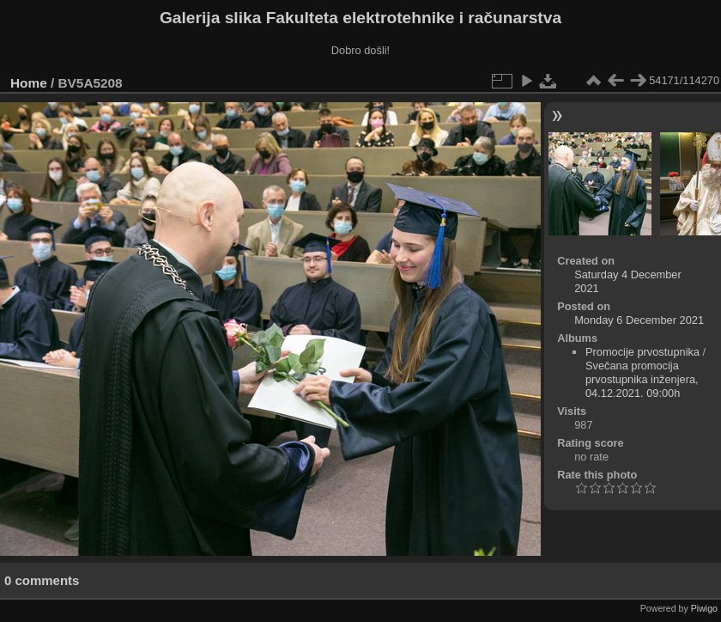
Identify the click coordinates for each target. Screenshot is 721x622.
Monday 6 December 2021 (639, 320)
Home (28, 83)
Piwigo (704, 608)
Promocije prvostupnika (642, 351)
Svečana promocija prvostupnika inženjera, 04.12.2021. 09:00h (642, 379)
